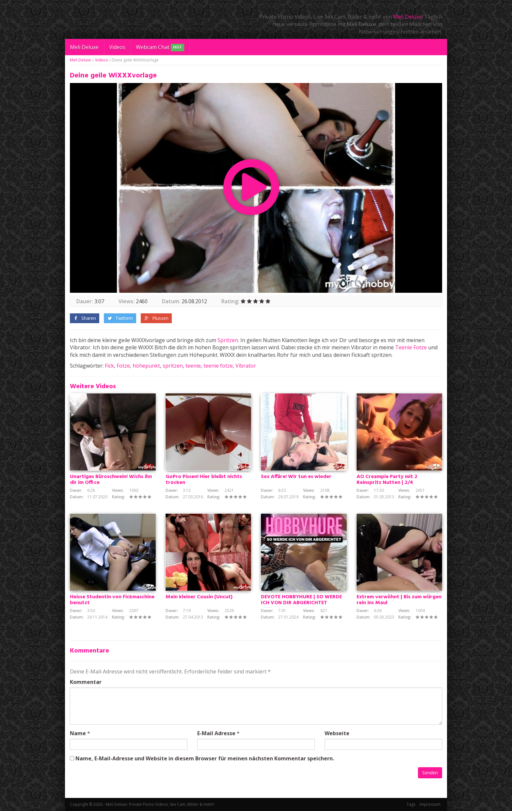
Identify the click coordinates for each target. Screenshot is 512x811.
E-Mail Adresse (216, 733)
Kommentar (86, 682)
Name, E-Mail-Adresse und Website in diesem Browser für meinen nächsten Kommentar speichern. (204, 758)
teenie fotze (218, 365)
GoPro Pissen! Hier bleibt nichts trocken (204, 479)
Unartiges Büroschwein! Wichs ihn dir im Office (111, 479)
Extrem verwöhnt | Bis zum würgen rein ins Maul (399, 600)
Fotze (420, 347)
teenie (193, 365)
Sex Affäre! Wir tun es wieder (296, 476)
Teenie (403, 347)
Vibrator (245, 365)
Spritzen (227, 340)
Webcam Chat (160, 47)
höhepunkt (146, 365)
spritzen (173, 365)
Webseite (337, 733)
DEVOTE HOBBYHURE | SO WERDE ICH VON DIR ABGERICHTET (301, 600)
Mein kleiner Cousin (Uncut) (199, 597)
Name (78, 733)
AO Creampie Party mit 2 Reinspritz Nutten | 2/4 (387, 479)
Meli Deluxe (407, 16)
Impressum (430, 804)
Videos (117, 47)
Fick (109, 365)
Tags (411, 804)
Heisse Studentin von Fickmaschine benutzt (112, 600)
